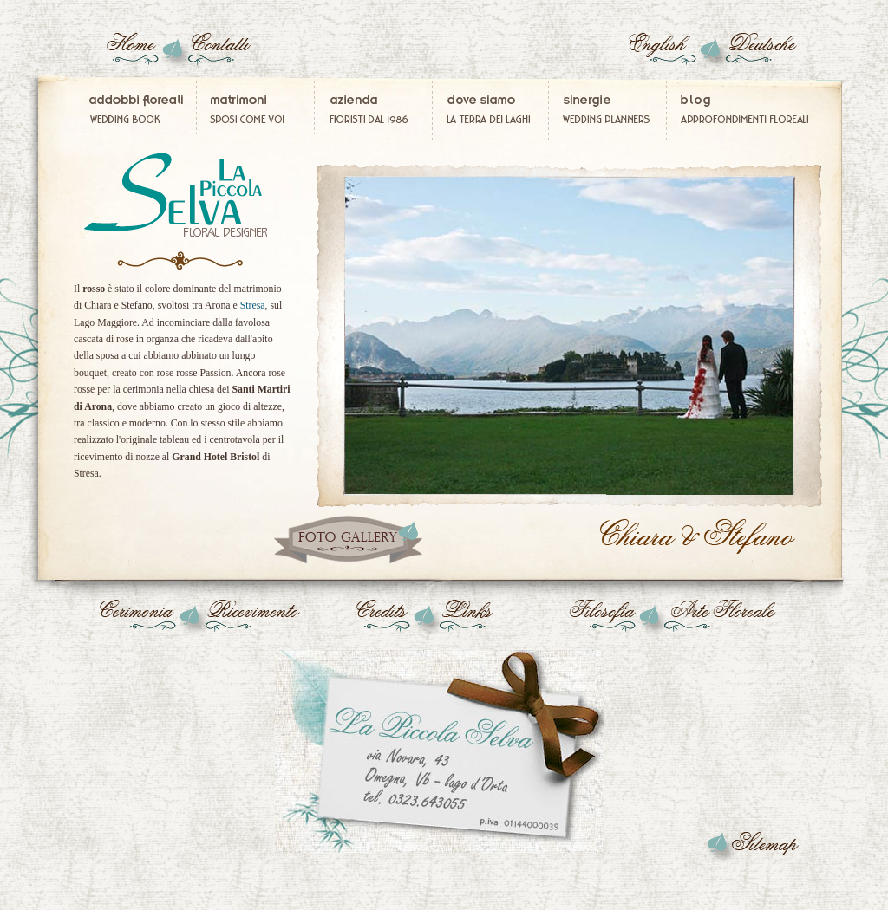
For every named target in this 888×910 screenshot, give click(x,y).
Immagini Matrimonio (256, 110)
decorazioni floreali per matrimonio (367, 619)
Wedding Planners (608, 110)
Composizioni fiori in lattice (131, 53)
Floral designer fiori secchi (218, 53)
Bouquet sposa (179, 195)
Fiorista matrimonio (376, 110)
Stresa (252, 305)
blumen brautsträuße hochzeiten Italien (756, 53)
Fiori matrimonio (482, 619)
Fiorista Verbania (491, 110)
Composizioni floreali (740, 110)
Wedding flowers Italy (669, 53)
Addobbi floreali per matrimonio (141, 110)
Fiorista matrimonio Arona (700, 537)
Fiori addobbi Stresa (752, 845)
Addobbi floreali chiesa (133, 619)
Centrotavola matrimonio (248, 619)
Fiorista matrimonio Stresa (448, 750)
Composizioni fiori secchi (731, 619)
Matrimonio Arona (348, 539)
